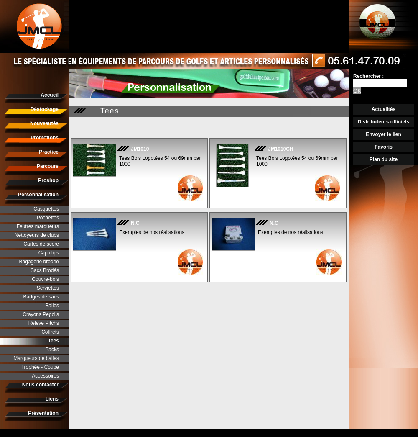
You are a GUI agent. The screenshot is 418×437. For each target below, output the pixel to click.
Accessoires (45, 376)
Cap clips (48, 253)
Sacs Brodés (45, 270)
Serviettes (48, 288)
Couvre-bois (45, 279)
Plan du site (384, 159)
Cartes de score (41, 244)
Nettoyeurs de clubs (37, 235)
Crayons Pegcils (41, 314)
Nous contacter (40, 385)
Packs (52, 349)
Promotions (45, 138)
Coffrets (50, 332)
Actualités (383, 109)
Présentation (43, 413)
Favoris (384, 147)
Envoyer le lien (383, 134)
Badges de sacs (41, 297)
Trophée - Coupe (40, 367)
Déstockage (45, 109)
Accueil (50, 95)
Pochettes (48, 218)
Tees (53, 341)
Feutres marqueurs (38, 226)
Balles (52, 305)
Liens (52, 399)
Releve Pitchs (43, 323)
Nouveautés (44, 123)
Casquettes (46, 209)
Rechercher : (368, 76)
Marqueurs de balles (36, 358)
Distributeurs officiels (383, 122)
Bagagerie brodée (39, 262)
